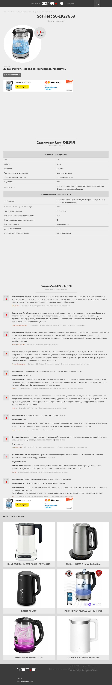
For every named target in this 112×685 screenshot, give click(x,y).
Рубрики (70, 4)
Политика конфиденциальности (79, 669)
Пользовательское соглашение (58, 669)
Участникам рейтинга (25, 681)
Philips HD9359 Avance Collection (83, 564)
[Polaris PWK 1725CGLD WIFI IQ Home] (83, 588)
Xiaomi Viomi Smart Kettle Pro (83, 657)
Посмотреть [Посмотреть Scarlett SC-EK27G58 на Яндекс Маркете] (22, 87)
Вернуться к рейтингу (12, 75)
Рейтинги (35, 4)
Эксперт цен (52, 4)
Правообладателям (91, 671)
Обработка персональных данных (83, 670)
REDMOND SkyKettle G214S (29, 657)
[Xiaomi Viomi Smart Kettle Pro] (83, 635)
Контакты (94, 666)
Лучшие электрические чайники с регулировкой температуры (34, 68)
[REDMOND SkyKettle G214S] (29, 635)
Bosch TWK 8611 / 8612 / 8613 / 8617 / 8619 (28, 564)
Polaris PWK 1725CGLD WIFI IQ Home (83, 610)
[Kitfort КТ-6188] (29, 588)
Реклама (20, 678)
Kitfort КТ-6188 (28, 610)
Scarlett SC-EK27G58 (23, 82)
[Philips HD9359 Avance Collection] (83, 541)
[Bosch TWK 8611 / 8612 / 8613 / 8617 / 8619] (29, 541)
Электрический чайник (51, 88)
